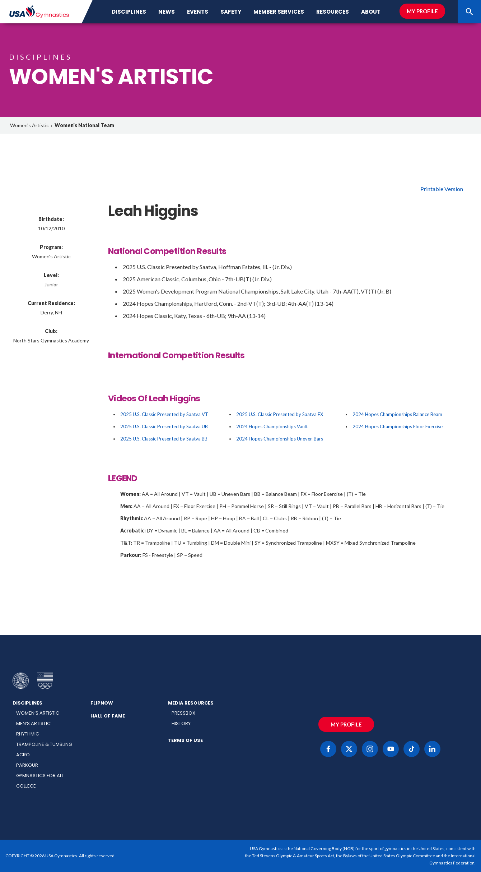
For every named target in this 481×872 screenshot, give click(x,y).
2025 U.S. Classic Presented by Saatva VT (164, 414)
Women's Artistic (29, 125)
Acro (23, 754)
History (181, 723)
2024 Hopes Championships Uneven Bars (279, 439)
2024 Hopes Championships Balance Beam (397, 414)
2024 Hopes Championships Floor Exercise (397, 426)
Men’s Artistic (33, 723)
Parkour (27, 765)
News (166, 11)
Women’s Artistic (37, 713)
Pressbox (183, 713)
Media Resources (191, 703)
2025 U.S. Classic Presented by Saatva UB (164, 426)
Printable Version (441, 188)
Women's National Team (84, 125)
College (26, 786)
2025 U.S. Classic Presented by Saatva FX (279, 414)
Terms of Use (185, 740)
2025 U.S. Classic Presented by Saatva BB (163, 439)
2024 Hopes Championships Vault (272, 426)
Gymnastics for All (40, 775)
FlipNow (101, 703)
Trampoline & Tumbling (44, 744)
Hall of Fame (107, 715)
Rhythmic (27, 733)
